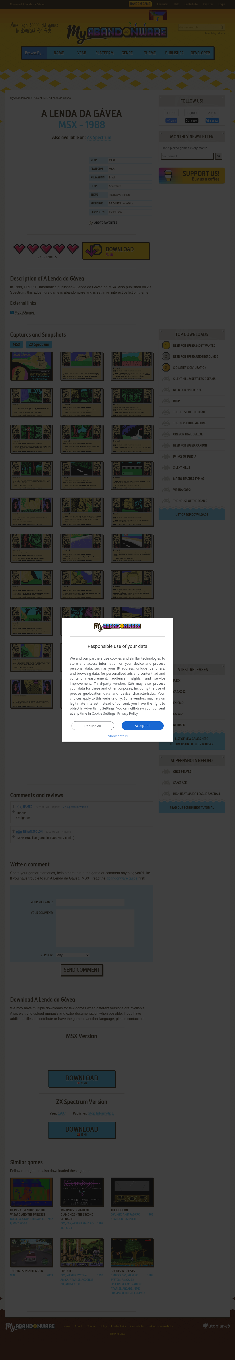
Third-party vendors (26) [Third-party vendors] (114, 683)
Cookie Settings (103, 713)
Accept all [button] (142, 725)
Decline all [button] (92, 725)
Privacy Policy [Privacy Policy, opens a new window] (127, 713)
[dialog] (117, 680)
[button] (117, 735)
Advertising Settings (99, 708)
